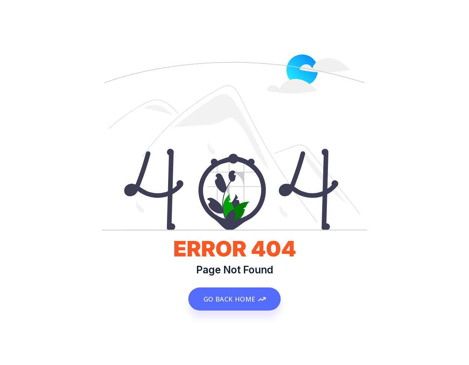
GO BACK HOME (234, 299)
